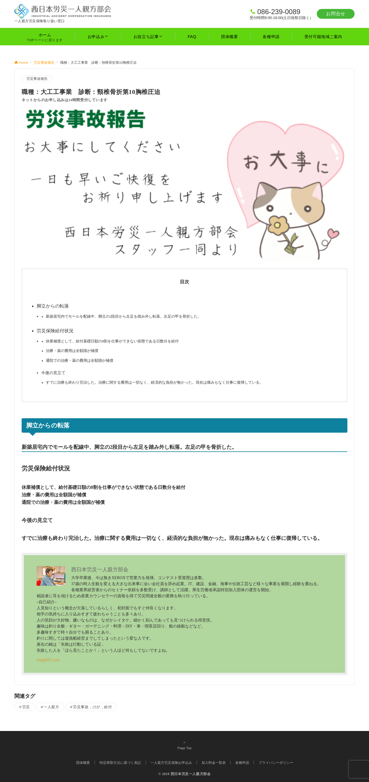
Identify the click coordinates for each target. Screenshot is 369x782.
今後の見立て (53, 372)
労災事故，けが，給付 (92, 707)
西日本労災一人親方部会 (191, 774)
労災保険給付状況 (55, 330)
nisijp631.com (48, 660)
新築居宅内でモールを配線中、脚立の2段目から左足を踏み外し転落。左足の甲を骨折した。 (123, 316)
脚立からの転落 (53, 306)
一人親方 (51, 707)
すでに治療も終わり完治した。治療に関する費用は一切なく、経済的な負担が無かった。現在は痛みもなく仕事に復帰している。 (154, 382)
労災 (26, 707)
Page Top (184, 745)
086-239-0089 (278, 12)
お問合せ (335, 13)
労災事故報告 (37, 79)
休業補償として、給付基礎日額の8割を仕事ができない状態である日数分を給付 (112, 341)
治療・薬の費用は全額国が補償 (72, 351)
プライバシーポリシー (276, 762)
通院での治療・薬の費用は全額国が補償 (79, 361)
